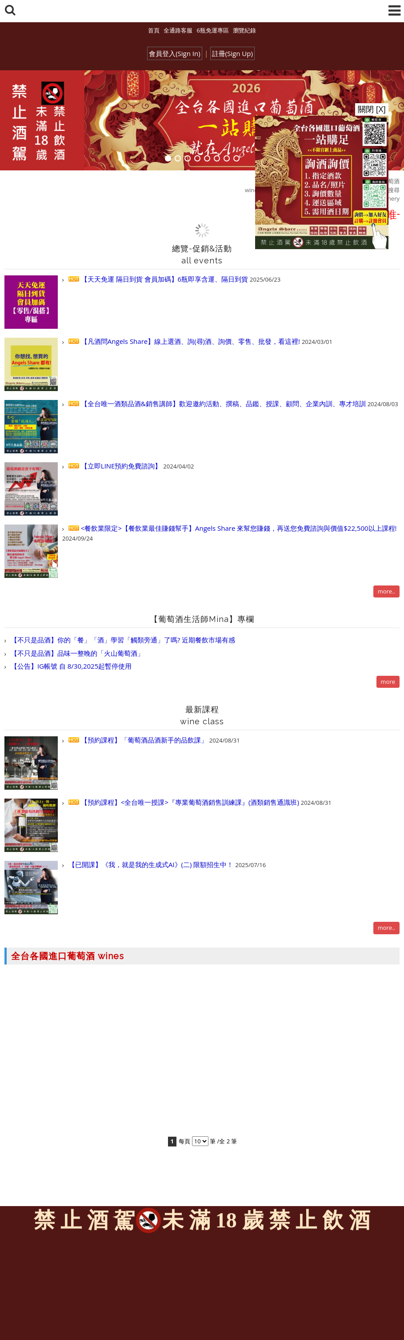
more (388, 682)
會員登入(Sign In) (174, 53)
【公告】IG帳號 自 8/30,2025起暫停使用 (70, 666)
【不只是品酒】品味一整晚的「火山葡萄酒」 (76, 653)
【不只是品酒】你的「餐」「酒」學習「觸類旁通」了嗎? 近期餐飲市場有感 (122, 639)
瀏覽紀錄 (244, 30)
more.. (386, 591)
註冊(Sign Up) (232, 53)
